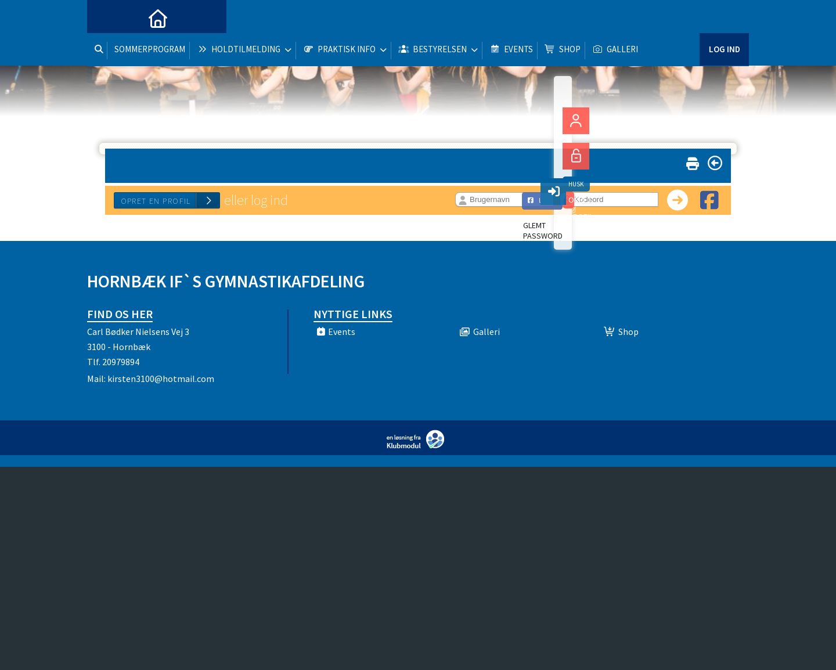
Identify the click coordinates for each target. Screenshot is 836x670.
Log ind (724, 17)
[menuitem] (104, 17)
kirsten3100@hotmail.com (160, 378)
